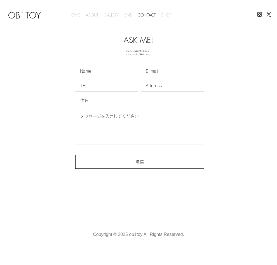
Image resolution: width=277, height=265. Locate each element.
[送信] (139, 162)
